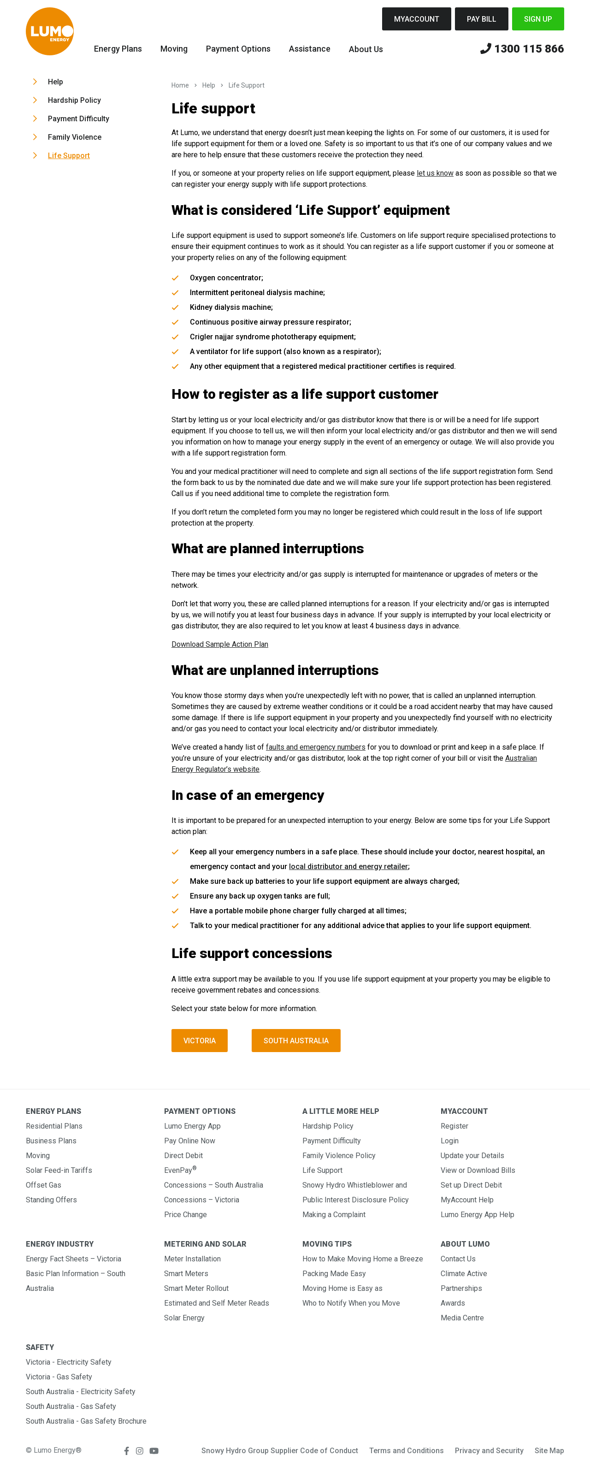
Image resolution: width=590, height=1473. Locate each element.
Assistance (309, 48)
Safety (40, 1347)
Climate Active (464, 1273)
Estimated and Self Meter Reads (216, 1303)
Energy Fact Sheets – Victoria (73, 1258)
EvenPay (180, 1170)
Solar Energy (184, 1317)
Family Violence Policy (339, 1155)
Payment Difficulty (78, 118)
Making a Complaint (334, 1214)
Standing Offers (51, 1199)
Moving (174, 48)
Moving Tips (327, 1244)
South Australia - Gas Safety (71, 1406)
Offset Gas (43, 1185)
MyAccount (416, 19)
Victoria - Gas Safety (59, 1376)
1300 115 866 (522, 49)
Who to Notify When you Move (351, 1303)
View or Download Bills (478, 1170)
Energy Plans (118, 48)
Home (180, 85)
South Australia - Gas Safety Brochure (86, 1421)
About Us (366, 49)
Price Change (185, 1214)
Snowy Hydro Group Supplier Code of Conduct (279, 1450)
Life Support (69, 155)
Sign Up (538, 19)
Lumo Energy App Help (477, 1214)
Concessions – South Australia (213, 1185)
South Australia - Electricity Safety (81, 1391)
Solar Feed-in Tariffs (59, 1170)
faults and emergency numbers (316, 747)
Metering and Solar (205, 1244)
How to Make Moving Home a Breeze (362, 1258)
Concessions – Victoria (201, 1199)
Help (55, 81)
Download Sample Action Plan (219, 644)
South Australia (296, 1040)
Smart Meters (186, 1273)
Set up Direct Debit (471, 1185)
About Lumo (465, 1244)
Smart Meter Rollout (196, 1288)
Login (450, 1140)
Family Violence (74, 137)
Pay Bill (481, 19)
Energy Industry (60, 1244)
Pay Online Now (189, 1140)
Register (454, 1126)
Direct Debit (183, 1155)
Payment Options (238, 48)
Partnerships (461, 1288)
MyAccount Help (467, 1199)
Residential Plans (54, 1126)
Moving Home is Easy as (342, 1288)
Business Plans (51, 1140)
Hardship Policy (74, 100)
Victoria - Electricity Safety (69, 1362)
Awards (453, 1303)
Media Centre (462, 1317)
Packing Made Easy (334, 1273)
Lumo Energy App (192, 1126)
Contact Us (458, 1258)
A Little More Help (340, 1111)
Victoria (199, 1040)
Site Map (549, 1450)
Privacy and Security (489, 1450)
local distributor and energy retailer (348, 866)
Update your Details (472, 1155)
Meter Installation (192, 1258)
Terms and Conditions (406, 1450)
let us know (435, 173)
